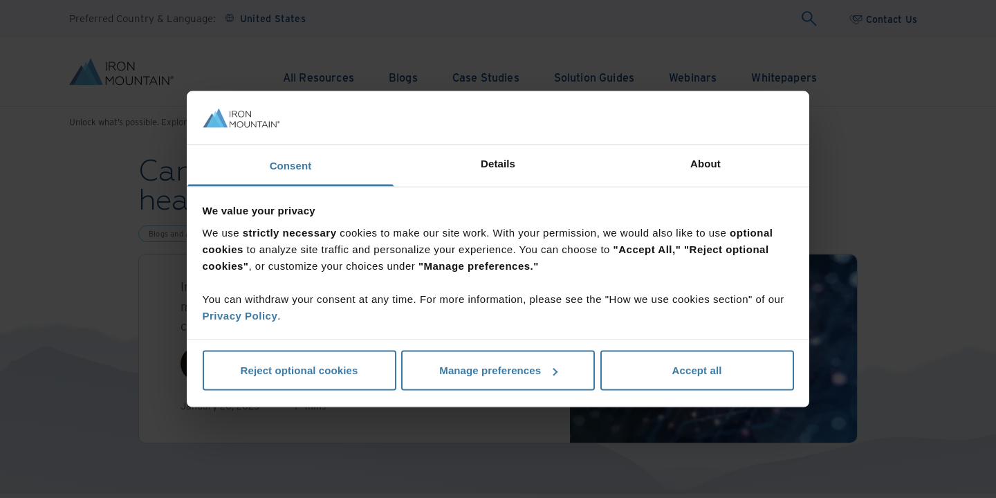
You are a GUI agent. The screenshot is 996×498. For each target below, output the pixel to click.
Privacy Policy (240, 315)
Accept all (697, 370)
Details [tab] (498, 163)
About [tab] (705, 163)
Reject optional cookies (299, 370)
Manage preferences (498, 370)
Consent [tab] (291, 165)
